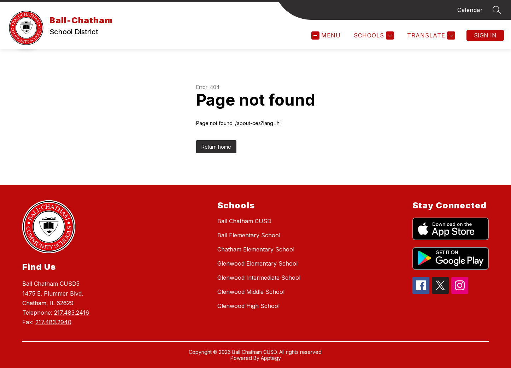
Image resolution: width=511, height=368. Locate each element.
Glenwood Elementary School (257, 263)
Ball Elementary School (248, 235)
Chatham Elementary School (255, 249)
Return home (216, 147)
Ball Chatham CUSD (244, 221)
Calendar (470, 9)
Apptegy (271, 358)
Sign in (485, 35)
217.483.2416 (71, 312)
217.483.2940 (53, 322)
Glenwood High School (248, 305)
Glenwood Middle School (250, 291)
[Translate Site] (430, 35)
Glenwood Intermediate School (258, 277)
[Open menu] (326, 35)
